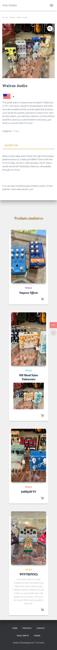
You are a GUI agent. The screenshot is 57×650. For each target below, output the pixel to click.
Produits (26, 628)
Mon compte (23, 636)
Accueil (5, 17)
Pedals (12, 17)
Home (14, 628)
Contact (40, 628)
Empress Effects (28, 293)
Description (11, 145)
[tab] (28, 145)
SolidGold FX (28, 491)
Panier (37, 636)
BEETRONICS (28, 574)
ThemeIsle (39, 642)
